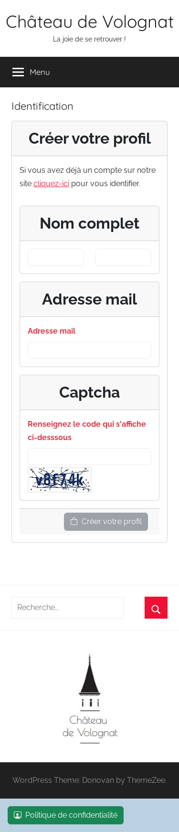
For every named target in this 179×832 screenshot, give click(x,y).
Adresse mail (51, 331)
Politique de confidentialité (65, 815)
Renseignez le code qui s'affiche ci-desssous (87, 431)
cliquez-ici (51, 183)
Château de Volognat (90, 21)
